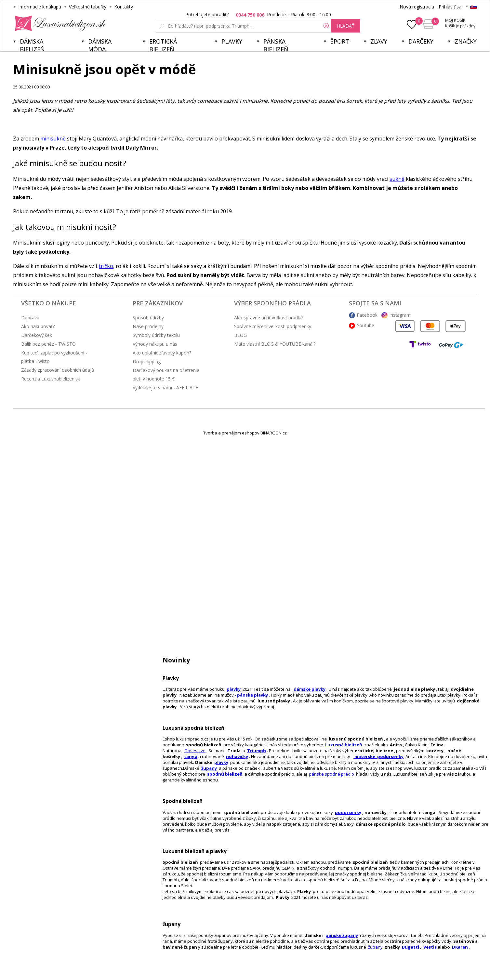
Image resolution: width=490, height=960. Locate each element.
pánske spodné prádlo (331, 774)
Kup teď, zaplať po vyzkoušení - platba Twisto (54, 357)
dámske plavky (309, 689)
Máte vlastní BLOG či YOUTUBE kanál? (274, 344)
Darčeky (420, 41)
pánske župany (341, 935)
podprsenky (348, 812)
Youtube (365, 325)
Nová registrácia (417, 7)
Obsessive (194, 750)
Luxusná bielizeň (343, 745)
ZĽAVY (378, 41)
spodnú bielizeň (225, 774)
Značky (466, 41)
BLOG (240, 335)
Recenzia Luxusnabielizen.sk (50, 379)
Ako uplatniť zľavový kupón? (162, 353)
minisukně (53, 138)
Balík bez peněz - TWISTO (48, 344)
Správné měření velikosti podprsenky (272, 326)
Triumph (256, 750)
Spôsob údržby (148, 317)
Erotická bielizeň (163, 44)
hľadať (345, 26)
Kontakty (123, 7)
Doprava (30, 317)
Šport (339, 41)
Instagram (400, 315)
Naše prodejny (148, 326)
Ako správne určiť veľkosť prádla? (268, 317)
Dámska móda (100, 44)
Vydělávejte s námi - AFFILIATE (165, 387)
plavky (221, 762)
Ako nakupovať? (38, 326)
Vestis (430, 947)
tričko (106, 266)
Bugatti (410, 947)
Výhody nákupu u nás (155, 344)
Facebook (367, 315)
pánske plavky (252, 695)
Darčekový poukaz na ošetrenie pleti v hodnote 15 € (166, 374)
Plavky (231, 41)
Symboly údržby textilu (156, 335)
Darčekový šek (36, 335)
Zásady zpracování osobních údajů (57, 370)
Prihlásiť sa (450, 7)
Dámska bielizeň (32, 44)
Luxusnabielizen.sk (59, 23)
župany (209, 768)
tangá (190, 756)
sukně (397, 178)
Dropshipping (147, 361)
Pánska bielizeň (275, 44)
